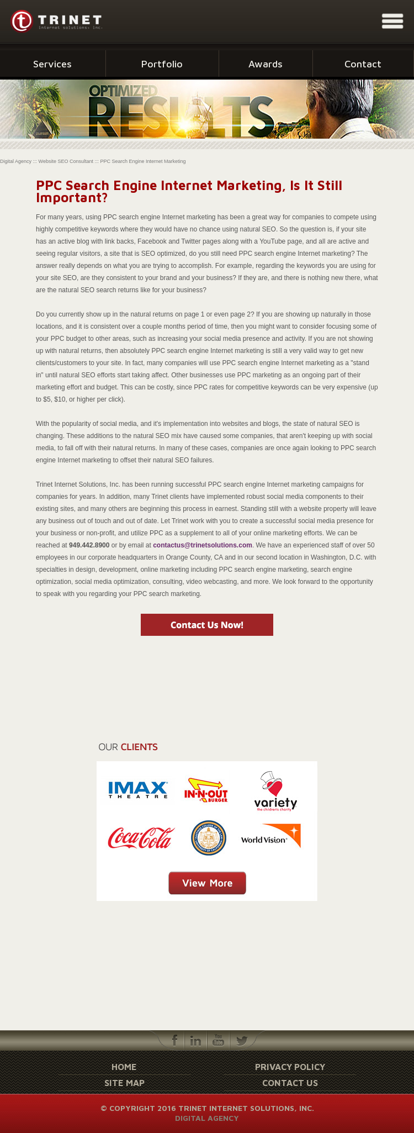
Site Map (124, 1083)
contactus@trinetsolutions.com (202, 545)
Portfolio (162, 64)
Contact (362, 64)
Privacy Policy (290, 1067)
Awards (265, 64)
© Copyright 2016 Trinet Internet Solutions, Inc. (207, 1108)
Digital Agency (207, 1118)
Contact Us (290, 1083)
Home (124, 1067)
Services (52, 64)
